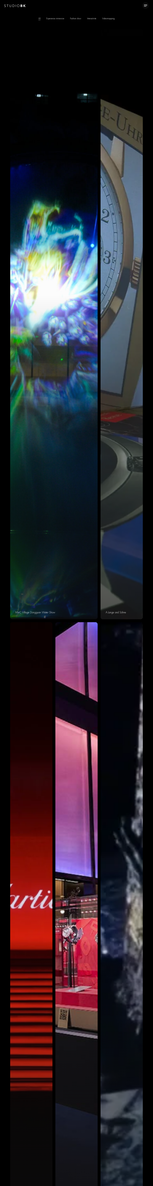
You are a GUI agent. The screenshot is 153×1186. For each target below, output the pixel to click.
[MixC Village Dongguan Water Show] (54, 324)
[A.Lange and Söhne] (122, 324)
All (39, 18)
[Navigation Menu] (145, 5)
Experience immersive (55, 18)
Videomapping (108, 18)
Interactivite (91, 18)
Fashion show (75, 18)
